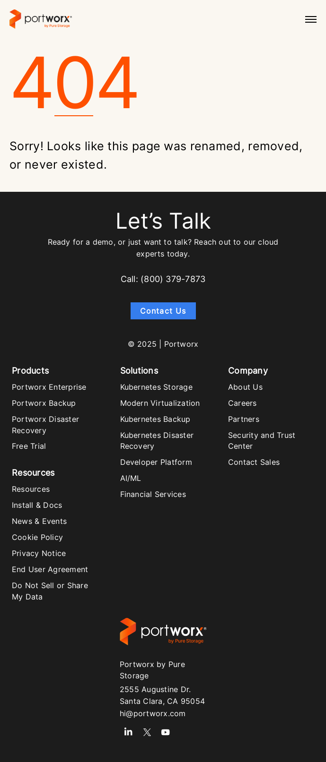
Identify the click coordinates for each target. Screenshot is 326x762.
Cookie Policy (37, 537)
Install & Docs (37, 505)
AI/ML (130, 478)
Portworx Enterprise (49, 387)
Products (30, 371)
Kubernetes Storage (156, 387)
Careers (242, 403)
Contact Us (163, 311)
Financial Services (153, 494)
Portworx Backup (44, 403)
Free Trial (29, 446)
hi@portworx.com (153, 713)
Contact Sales (254, 462)
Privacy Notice (39, 553)
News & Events (39, 521)
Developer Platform (156, 462)
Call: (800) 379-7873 (163, 279)
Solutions (139, 371)
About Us (245, 387)
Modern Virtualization (160, 403)
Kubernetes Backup (155, 419)
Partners (243, 419)
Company (248, 371)
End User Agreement (50, 569)
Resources (33, 473)
